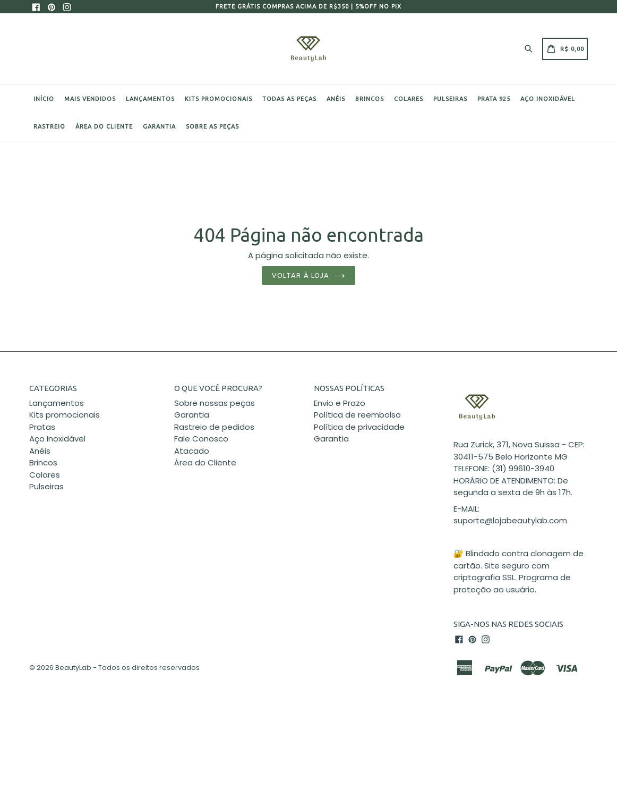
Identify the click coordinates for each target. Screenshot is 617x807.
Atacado (191, 450)
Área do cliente (104, 126)
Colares (408, 99)
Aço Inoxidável (547, 99)
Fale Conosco (201, 438)
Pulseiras (450, 99)
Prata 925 (493, 99)
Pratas (42, 426)
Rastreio (49, 126)
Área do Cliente (205, 462)
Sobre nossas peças (214, 403)
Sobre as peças (212, 126)
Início (43, 99)
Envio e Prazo (339, 403)
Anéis (336, 99)
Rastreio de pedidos (214, 426)
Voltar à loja (308, 275)
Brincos (369, 99)
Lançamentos (150, 99)
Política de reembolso (357, 414)
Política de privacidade (359, 426)
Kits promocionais (218, 99)
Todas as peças (289, 99)
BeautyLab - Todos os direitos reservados (127, 667)
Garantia (159, 126)
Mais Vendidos (90, 99)
